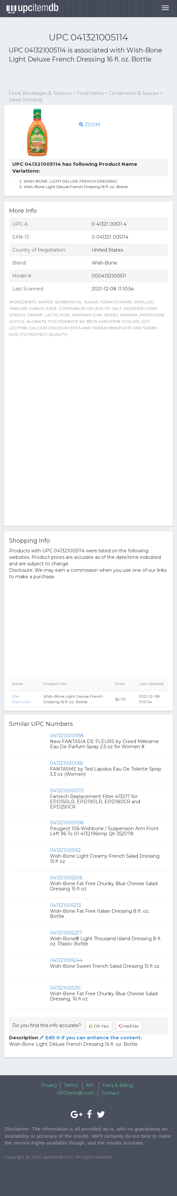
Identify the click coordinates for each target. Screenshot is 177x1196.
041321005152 (65, 850)
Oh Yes (99, 1026)
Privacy (49, 1085)
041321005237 (66, 933)
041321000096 (67, 823)
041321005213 (65, 905)
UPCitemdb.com (75, 1093)
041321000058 (67, 736)
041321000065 (66, 763)
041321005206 (66, 878)
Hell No (129, 1026)
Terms (71, 1085)
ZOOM (89, 125)
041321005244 (66, 960)
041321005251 (65, 988)
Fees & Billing (117, 1085)
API (90, 1085)
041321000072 (67, 791)
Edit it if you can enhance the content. (90, 1038)
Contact (110, 1093)
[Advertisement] (84, 77)
